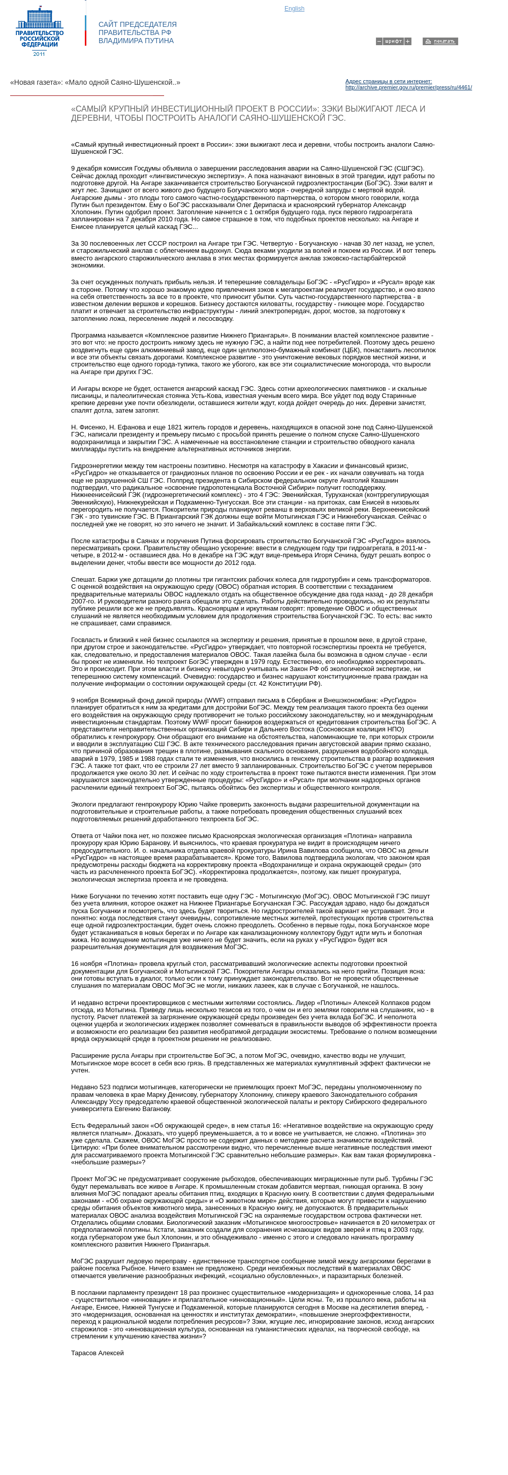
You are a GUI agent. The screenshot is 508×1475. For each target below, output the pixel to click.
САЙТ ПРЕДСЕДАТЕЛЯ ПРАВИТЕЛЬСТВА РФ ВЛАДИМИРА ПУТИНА (138, 32)
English (294, 8)
